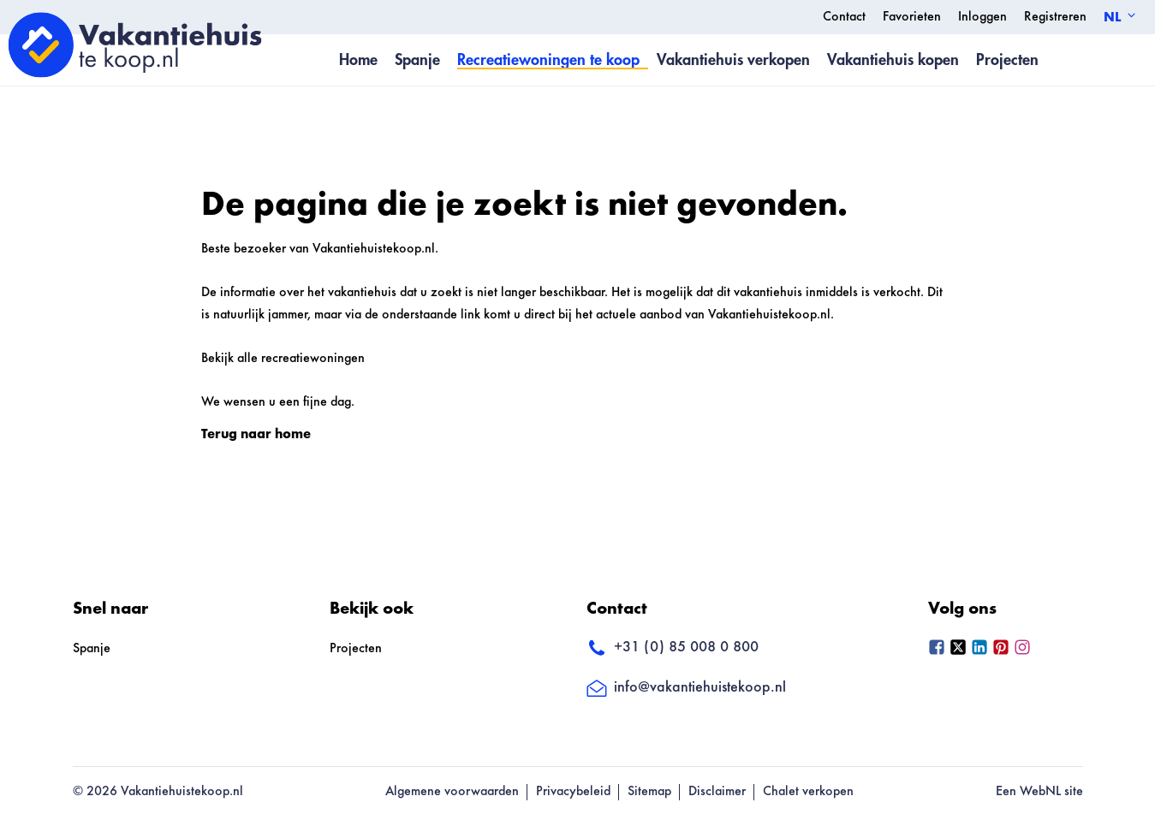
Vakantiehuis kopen (893, 60)
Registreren (1055, 17)
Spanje (417, 60)
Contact (844, 17)
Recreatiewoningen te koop (548, 60)
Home (358, 60)
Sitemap (649, 792)
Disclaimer (717, 792)
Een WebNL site (1039, 792)
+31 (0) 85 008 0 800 (672, 648)
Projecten (1007, 60)
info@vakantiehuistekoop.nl (686, 688)
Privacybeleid (573, 792)
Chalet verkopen (808, 792)
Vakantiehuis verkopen (733, 60)
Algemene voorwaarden (452, 792)
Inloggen (982, 17)
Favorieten (912, 17)
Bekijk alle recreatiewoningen (283, 358)
